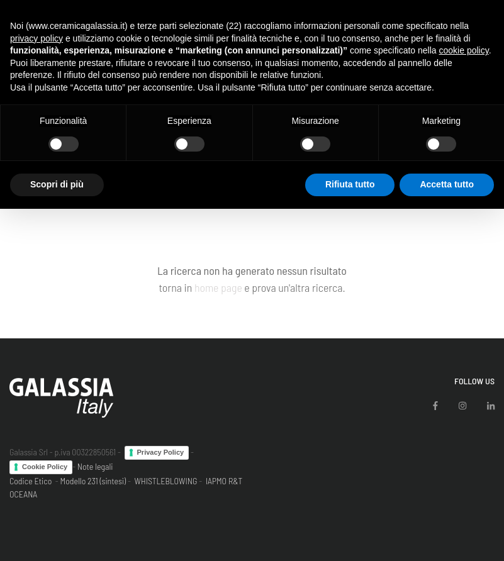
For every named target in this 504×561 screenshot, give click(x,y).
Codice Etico (30, 480)
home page (218, 287)
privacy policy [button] (36, 38)
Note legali (95, 466)
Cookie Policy (44, 466)
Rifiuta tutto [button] (350, 184)
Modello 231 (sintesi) (93, 480)
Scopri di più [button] (57, 184)
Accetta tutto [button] (447, 184)
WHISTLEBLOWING (165, 480)
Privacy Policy (160, 452)
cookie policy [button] (464, 50)
